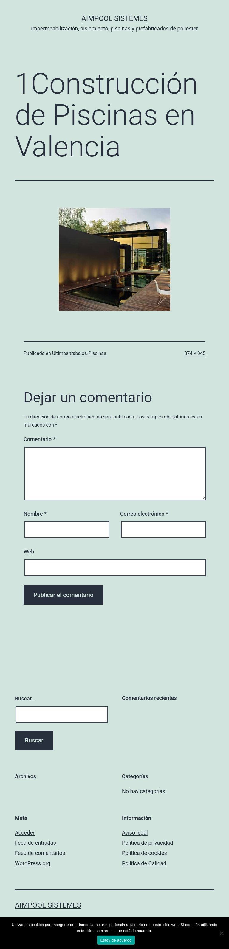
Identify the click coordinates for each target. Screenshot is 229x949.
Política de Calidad (144, 863)
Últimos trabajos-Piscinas (79, 353)
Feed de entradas (35, 843)
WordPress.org (32, 863)
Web (29, 551)
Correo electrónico (144, 514)
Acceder (25, 832)
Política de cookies (144, 853)
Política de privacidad (147, 843)
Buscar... (25, 698)
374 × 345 (195, 353)
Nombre (35, 514)
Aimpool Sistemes (114, 18)
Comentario (39, 439)
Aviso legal (135, 832)
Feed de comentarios (40, 853)
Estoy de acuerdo (115, 940)
